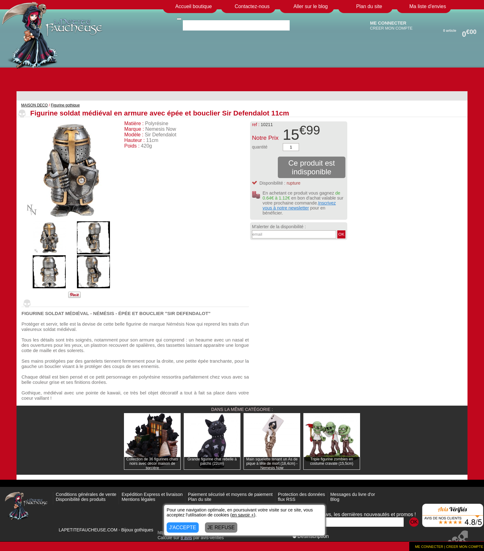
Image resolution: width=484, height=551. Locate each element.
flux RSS (286, 499)
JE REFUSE (221, 527)
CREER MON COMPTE (391, 28)
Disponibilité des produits (81, 499)
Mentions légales (138, 499)
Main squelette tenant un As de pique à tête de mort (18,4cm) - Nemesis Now (272, 463)
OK (341, 234)
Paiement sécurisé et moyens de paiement (230, 494)
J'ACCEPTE (182, 527)
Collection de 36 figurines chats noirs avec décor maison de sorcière (152, 463)
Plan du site (199, 499)
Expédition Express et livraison (152, 494)
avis (186, 537)
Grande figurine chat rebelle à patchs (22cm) (212, 461)
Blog (334, 499)
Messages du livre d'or (352, 494)
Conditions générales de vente (86, 494)
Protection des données (301, 494)
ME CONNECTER (388, 23)
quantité (260, 146)
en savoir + (243, 514)
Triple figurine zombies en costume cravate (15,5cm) (332, 461)
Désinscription (310, 536)
